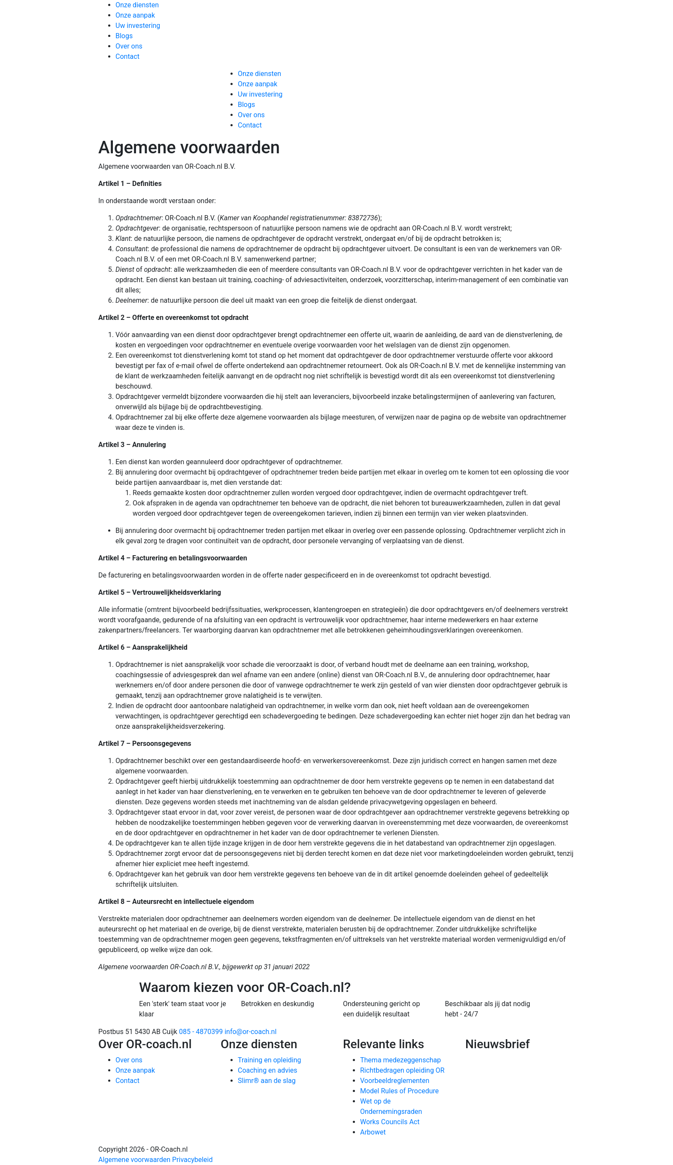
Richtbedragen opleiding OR (402, 1070)
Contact (127, 56)
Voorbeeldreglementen (394, 1081)
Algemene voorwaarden (134, 1160)
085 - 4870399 (201, 1032)
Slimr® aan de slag (267, 1081)
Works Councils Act (389, 1122)
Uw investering (137, 25)
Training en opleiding (269, 1060)
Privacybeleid (192, 1160)
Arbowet (373, 1132)
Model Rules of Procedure (399, 1091)
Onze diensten (137, 5)
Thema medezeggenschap (400, 1060)
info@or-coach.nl (250, 1032)
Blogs (124, 36)
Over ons (128, 46)
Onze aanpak (135, 15)
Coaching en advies (267, 1070)
